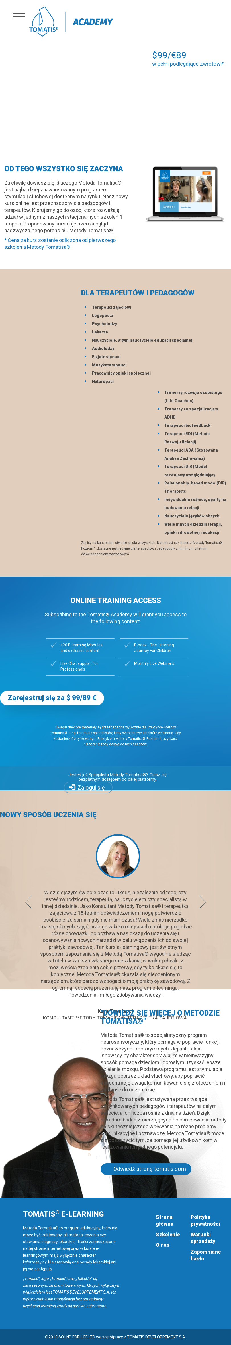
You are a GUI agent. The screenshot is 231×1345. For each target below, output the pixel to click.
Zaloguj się (91, 787)
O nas (162, 1245)
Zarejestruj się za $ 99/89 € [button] (52, 698)
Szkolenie (168, 1234)
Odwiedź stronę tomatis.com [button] (149, 1169)
